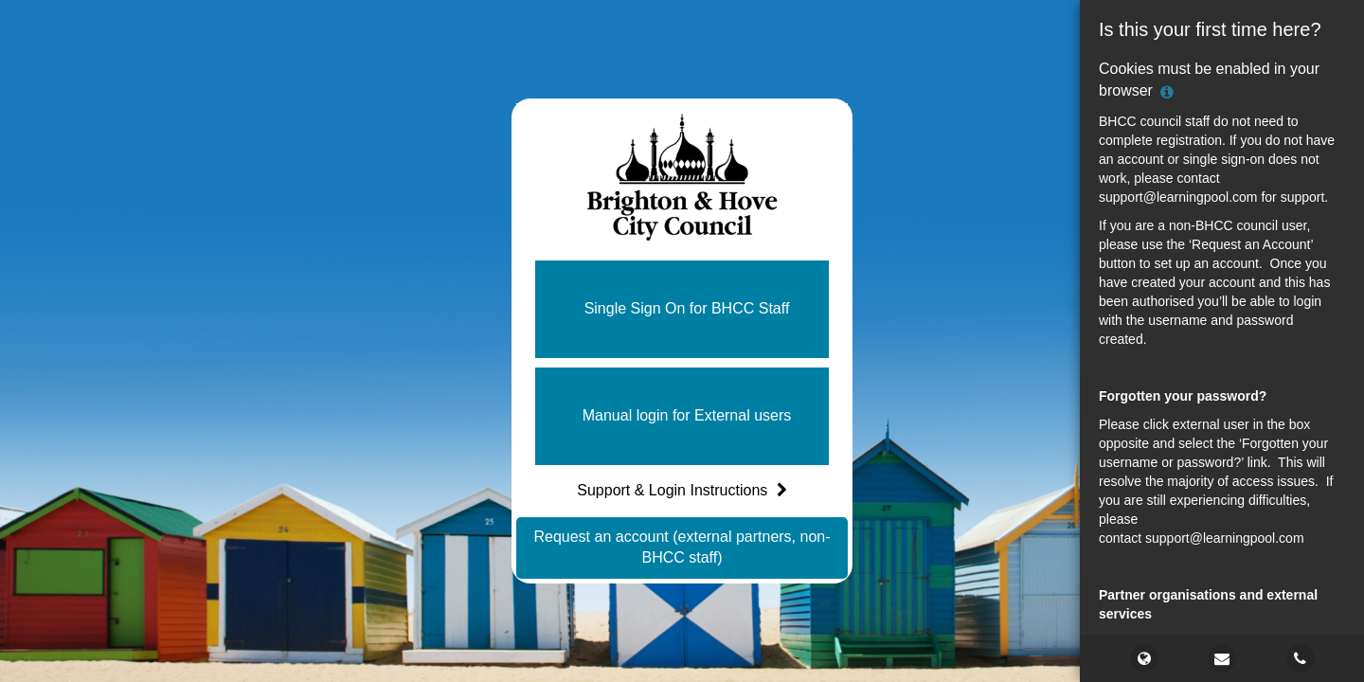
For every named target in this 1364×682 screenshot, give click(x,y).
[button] (682, 309)
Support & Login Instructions (681, 490)
